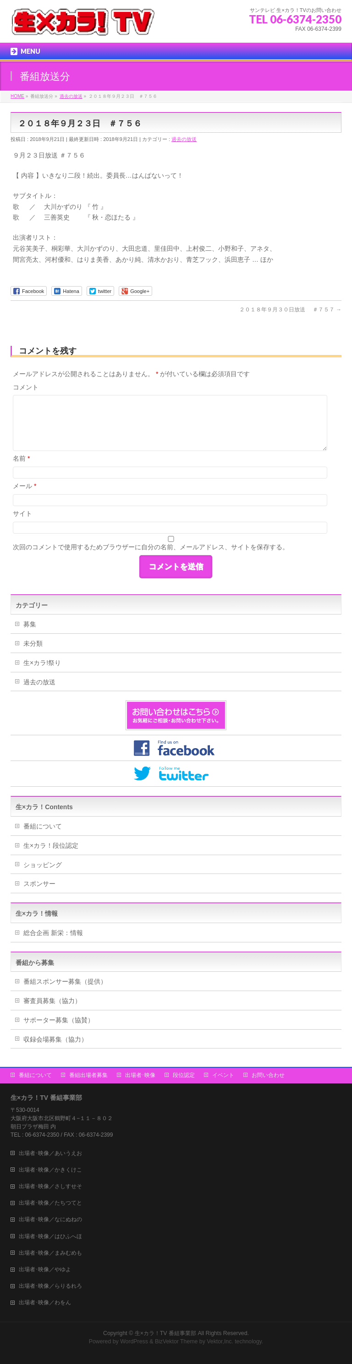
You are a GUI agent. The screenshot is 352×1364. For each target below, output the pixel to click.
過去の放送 (184, 139)
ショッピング (42, 864)
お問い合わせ (268, 1075)
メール (24, 486)
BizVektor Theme (176, 1341)
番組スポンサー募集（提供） (65, 981)
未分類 (33, 643)
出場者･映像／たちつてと (50, 1203)
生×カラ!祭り (42, 662)
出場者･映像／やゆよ (45, 1269)
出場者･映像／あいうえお (50, 1153)
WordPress (134, 1341)
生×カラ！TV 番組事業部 (165, 1333)
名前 (21, 458)
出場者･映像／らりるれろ (50, 1286)
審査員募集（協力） (52, 1000)
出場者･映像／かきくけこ (50, 1170)
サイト (22, 513)
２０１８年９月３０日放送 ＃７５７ (290, 309)
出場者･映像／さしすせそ (50, 1186)
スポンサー (39, 883)
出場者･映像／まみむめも (50, 1253)
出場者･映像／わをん (45, 1302)
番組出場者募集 (88, 1075)
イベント (223, 1075)
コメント (25, 387)
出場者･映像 (140, 1075)
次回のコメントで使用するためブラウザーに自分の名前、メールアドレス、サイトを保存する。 (151, 547)
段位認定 (184, 1075)
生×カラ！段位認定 (50, 845)
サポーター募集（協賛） (58, 1020)
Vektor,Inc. (220, 1341)
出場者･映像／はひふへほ (50, 1236)
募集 (29, 624)
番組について (42, 826)
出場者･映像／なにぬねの (50, 1219)
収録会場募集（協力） (55, 1039)
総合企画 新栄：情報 (53, 932)
